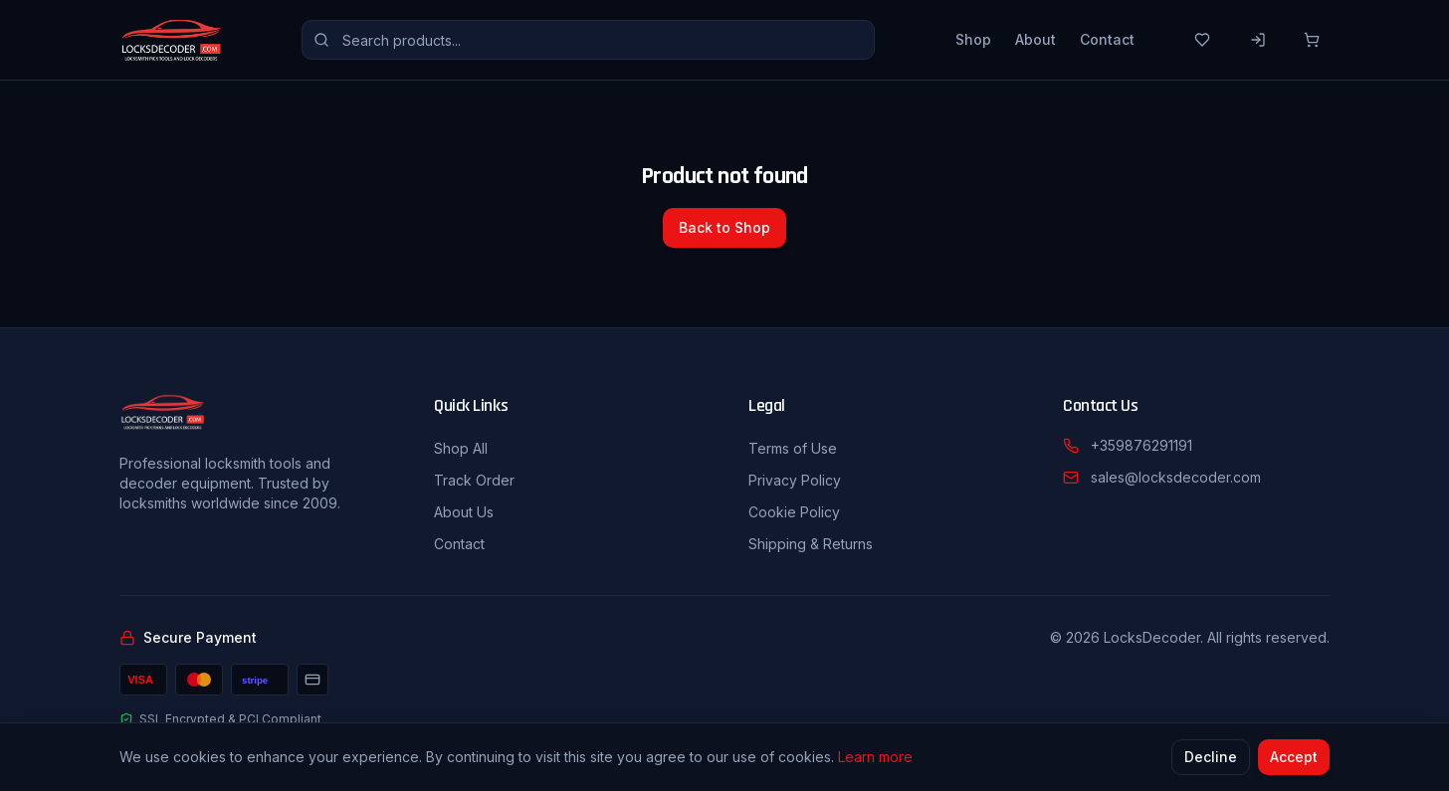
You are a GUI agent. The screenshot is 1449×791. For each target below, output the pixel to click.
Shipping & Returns (810, 543)
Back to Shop (724, 227)
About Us (464, 511)
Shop (973, 39)
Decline (1210, 757)
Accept (1294, 757)
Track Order (474, 480)
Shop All (461, 448)
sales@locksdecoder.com (1176, 477)
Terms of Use (792, 448)
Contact (1107, 39)
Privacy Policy (794, 480)
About (1035, 39)
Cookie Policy (794, 511)
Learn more (875, 757)
